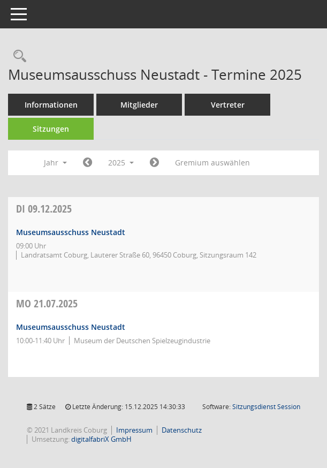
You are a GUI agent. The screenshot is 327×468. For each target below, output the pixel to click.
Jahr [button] (55, 162)
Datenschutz (182, 430)
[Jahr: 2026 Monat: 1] (154, 162)
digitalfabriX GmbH (101, 439)
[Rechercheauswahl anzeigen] (17, 56)
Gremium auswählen (212, 162)
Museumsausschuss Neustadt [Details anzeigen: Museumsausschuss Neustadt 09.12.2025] (70, 232)
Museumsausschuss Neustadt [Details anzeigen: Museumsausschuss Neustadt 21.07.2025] (70, 327)
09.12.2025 (44, 208)
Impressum (134, 430)
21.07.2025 (47, 303)
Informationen (51, 105)
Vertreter (228, 105)
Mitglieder (139, 105)
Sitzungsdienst (266, 406)
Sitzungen (51, 129)
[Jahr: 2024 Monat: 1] (87, 162)
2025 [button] (121, 162)
